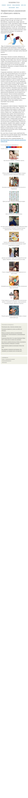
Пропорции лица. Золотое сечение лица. (11, 326)
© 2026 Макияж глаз (5, 357)
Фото (17, 7)
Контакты (3, 359)
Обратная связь (4, 362)
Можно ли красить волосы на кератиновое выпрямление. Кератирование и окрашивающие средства (13, 334)
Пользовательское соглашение (10, 359)
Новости (9, 5)
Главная (4, 5)
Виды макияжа (16, 5)
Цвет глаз (23, 5)
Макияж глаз (14, 2)
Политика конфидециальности (6, 360)
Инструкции (12, 7)
